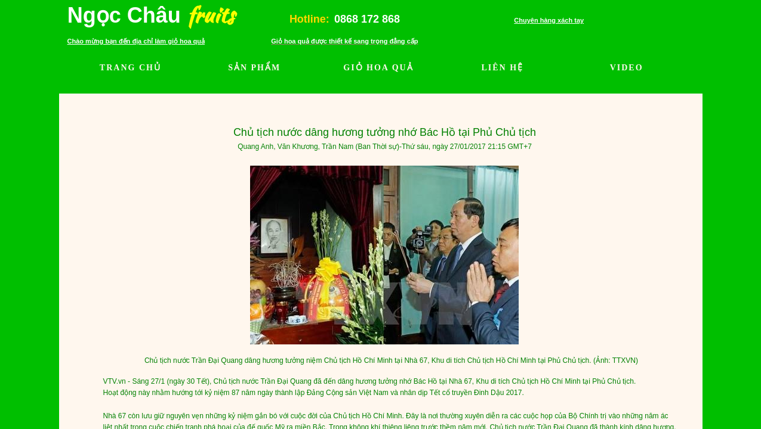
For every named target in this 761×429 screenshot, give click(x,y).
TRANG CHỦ (130, 67)
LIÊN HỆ (502, 67)
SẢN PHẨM (254, 67)
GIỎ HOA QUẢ (378, 67)
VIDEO (626, 67)
